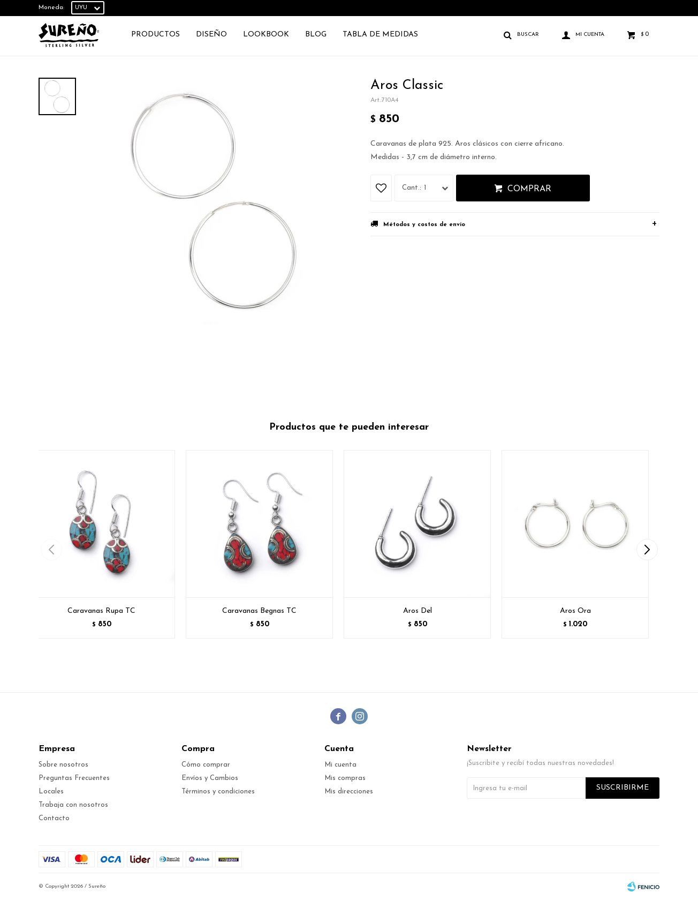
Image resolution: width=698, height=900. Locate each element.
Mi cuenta (340, 764)
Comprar (529, 189)
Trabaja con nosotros (73, 804)
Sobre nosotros (63, 764)
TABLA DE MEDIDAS (380, 35)
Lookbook (266, 35)
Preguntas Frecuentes (74, 778)
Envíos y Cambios (209, 778)
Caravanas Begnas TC (259, 611)
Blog (316, 35)
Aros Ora (575, 611)
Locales (51, 791)
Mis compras (345, 778)
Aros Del (417, 611)
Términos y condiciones (218, 791)
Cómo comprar (205, 764)
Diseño (211, 35)
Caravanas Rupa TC (101, 611)
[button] (647, 549)
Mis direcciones (348, 791)
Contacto (54, 818)
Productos (155, 35)
